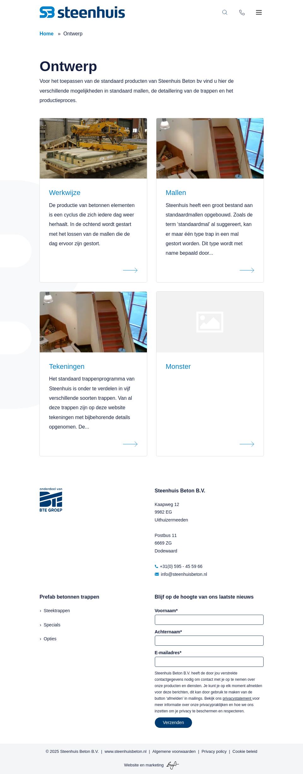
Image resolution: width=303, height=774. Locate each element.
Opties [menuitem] (50, 638)
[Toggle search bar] (225, 12)
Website (131, 765)
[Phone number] (242, 12)
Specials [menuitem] (52, 624)
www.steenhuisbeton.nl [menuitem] (126, 751)
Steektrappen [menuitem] (57, 610)
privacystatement (237, 698)
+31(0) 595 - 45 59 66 (179, 566)
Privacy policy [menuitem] (213, 751)
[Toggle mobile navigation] (259, 12)
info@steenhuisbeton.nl (181, 574)
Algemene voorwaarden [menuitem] (173, 751)
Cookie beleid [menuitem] (244, 751)
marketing (155, 765)
